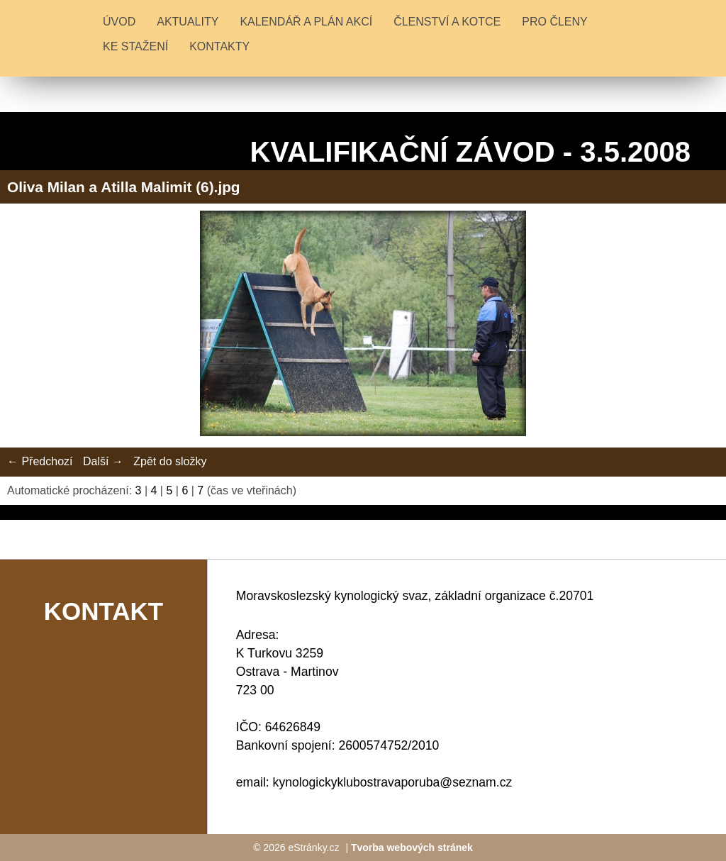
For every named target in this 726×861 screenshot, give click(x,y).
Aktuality (187, 22)
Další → (103, 461)
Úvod (119, 22)
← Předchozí (39, 461)
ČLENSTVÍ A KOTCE (447, 22)
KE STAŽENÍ (135, 46)
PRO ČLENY (554, 22)
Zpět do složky (169, 461)
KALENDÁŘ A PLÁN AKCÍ (306, 22)
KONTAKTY (219, 46)
